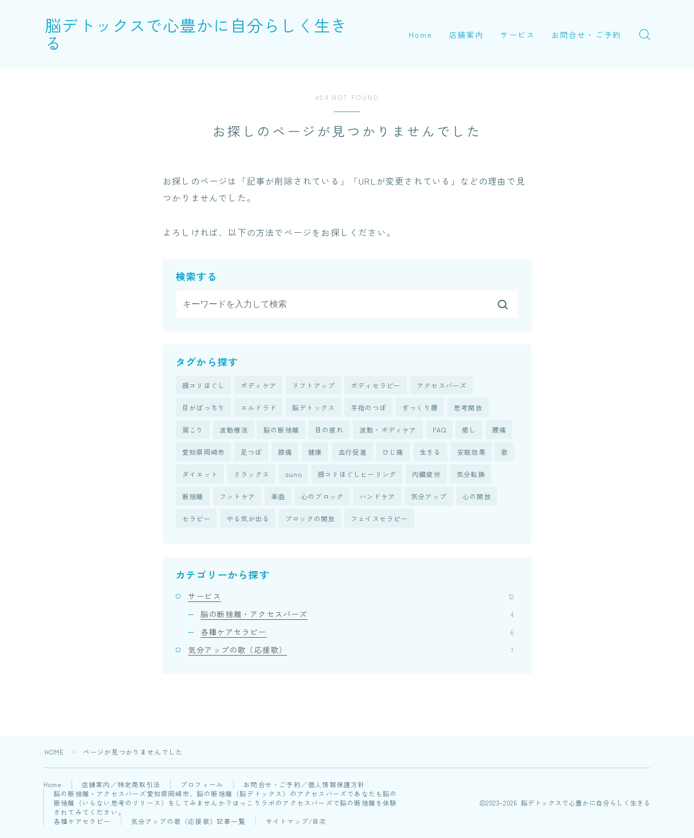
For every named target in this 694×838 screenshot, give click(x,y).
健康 (315, 452)
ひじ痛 (393, 452)
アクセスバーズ (442, 385)
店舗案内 (466, 34)
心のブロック (322, 497)
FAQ (440, 430)
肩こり (193, 430)
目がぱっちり (203, 408)
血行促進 (352, 452)
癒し (469, 430)
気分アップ (429, 497)
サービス (517, 34)
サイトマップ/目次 (296, 822)
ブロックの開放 (310, 520)
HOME (54, 752)
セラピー (196, 520)
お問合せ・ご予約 (586, 34)
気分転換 (471, 475)
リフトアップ (313, 385)
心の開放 (476, 497)
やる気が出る (248, 520)
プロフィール (203, 785)
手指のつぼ (369, 408)
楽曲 (278, 497)
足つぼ (251, 452)
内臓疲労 (426, 475)
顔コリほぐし (203, 385)
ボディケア (259, 385)
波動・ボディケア (388, 430)
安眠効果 (471, 452)
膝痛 (285, 452)
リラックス (251, 475)
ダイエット (200, 475)
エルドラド (259, 408)
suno (293, 475)
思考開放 (468, 408)
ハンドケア (377, 497)
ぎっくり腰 (420, 408)
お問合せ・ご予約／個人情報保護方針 (305, 785)
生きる (430, 452)
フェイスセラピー (379, 520)
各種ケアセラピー (357, 633)
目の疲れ (329, 430)
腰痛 (499, 430)
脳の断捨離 (281, 430)
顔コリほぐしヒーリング (357, 475)
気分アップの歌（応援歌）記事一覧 (188, 822)
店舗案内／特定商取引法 (122, 785)
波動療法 (234, 430)
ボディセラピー (376, 385)
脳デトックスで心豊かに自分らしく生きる (210, 34)
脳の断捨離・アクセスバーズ (357, 615)
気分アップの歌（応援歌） (350, 651)
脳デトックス (313, 408)
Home (421, 34)
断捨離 (193, 497)
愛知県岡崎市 (203, 452)
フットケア (237, 497)
